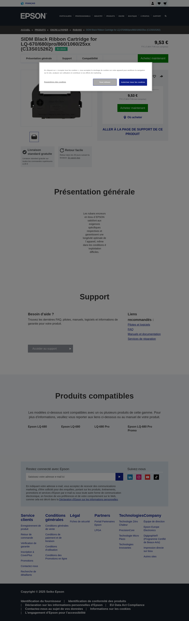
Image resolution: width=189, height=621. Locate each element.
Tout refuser (104, 82)
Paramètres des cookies (55, 82)
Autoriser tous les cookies (133, 82)
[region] (95, 76)
